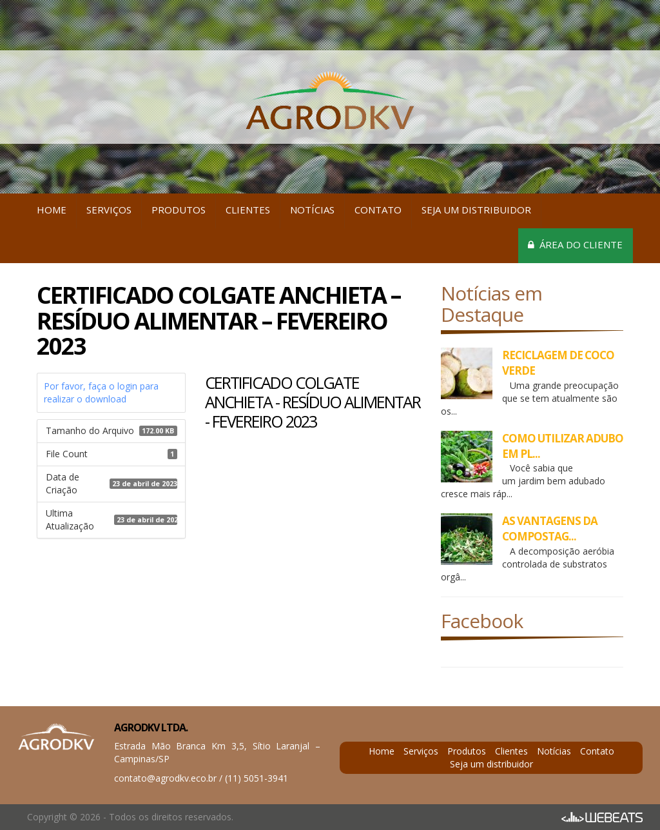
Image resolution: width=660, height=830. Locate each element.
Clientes (248, 209)
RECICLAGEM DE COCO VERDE (558, 363)
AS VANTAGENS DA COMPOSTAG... (549, 528)
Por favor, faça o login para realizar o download (101, 392)
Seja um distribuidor (476, 209)
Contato (378, 209)
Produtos (178, 209)
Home (51, 209)
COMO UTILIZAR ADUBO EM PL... (562, 446)
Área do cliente (575, 244)
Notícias (312, 209)
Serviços (108, 209)
